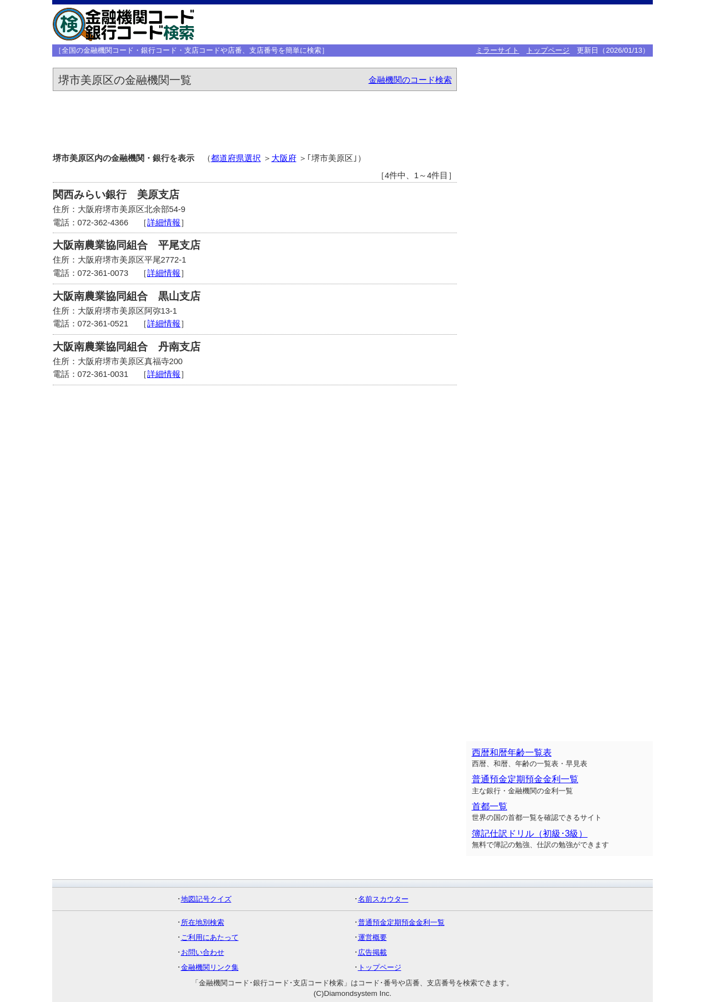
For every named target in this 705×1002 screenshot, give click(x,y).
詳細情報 (163, 222)
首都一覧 (489, 806)
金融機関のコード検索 (410, 79)
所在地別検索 (202, 922)
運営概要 (372, 937)
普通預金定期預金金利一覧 (525, 779)
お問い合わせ (202, 952)
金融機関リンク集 (210, 967)
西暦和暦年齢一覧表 (512, 752)
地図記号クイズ (206, 899)
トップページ (548, 50)
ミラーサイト (497, 50)
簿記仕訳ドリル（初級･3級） (530, 833)
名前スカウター (383, 899)
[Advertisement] (478, 24)
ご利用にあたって (210, 937)
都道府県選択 (236, 158)
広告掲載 (372, 952)
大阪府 (283, 158)
